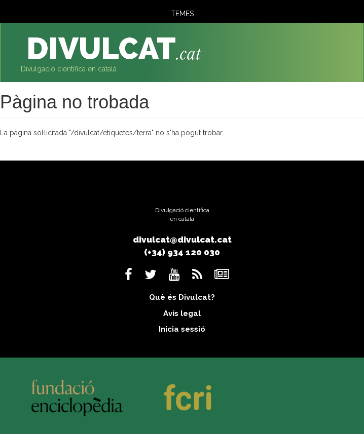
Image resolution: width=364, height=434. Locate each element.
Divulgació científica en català (69, 69)
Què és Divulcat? (182, 297)
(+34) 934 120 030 (182, 252)
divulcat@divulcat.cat (182, 239)
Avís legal (182, 313)
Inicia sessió (182, 329)
